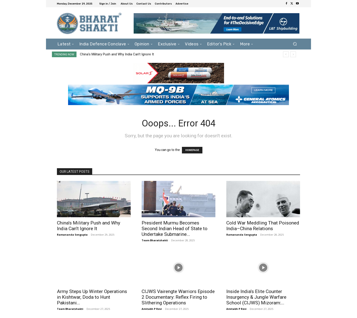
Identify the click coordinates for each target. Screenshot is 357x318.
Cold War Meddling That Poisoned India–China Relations (262, 225)
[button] (294, 44)
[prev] (286, 54)
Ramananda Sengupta (72, 234)
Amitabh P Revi (152, 309)
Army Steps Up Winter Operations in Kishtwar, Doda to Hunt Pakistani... (92, 297)
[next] (293, 54)
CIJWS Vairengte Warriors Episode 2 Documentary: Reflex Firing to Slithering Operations (178, 297)
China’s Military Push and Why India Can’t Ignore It (117, 54)
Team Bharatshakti (155, 240)
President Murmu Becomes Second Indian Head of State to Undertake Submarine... (174, 228)
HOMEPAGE (192, 150)
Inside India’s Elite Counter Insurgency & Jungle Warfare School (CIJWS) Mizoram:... (256, 297)
